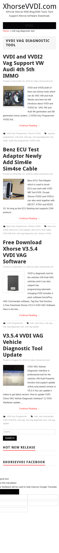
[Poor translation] (13, 491)
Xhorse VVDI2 (34, 133)
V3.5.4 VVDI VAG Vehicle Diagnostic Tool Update (23, 345)
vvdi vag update (32, 327)
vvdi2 (5, 140)
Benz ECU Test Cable (41, 230)
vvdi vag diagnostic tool (42, 137)
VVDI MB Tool (9, 233)
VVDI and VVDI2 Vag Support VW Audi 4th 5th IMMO (23, 66)
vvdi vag (27, 137)
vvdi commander (46, 416)
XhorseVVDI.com (29, 6)
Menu (29, 25)
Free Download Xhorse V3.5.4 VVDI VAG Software (22, 252)
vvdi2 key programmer (19, 140)
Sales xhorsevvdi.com (43, 81)
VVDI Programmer (15, 323)
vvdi (32, 323)
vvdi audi (19, 137)
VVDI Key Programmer (17, 133)
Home (6, 31)
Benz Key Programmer (17, 226)
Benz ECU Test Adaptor (19, 230)
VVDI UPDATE (9, 420)
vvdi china (39, 323)
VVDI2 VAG (35, 140)
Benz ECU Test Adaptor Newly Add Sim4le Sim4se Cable (22, 159)
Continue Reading (29, 125)
